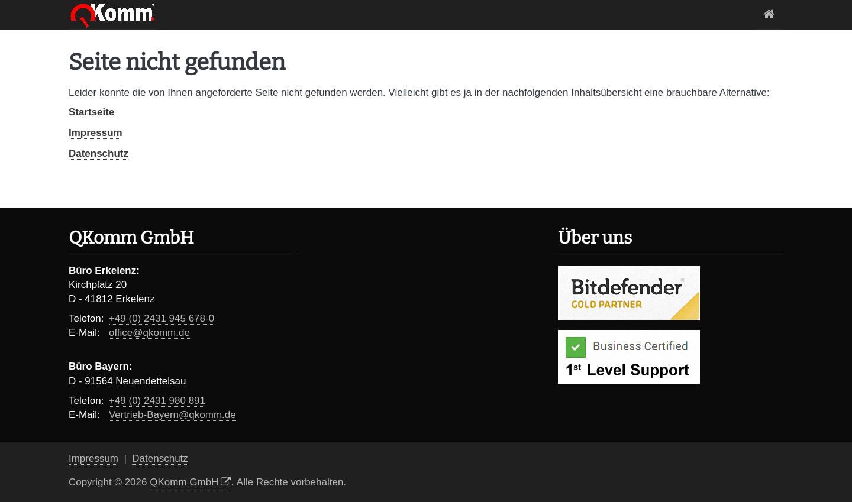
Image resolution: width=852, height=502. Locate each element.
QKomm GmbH (184, 482)
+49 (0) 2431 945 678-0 (161, 318)
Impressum (95, 132)
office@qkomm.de (149, 332)
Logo (113, 15)
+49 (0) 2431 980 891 (157, 400)
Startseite (768, 15)
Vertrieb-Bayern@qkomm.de (172, 414)
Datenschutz (98, 153)
